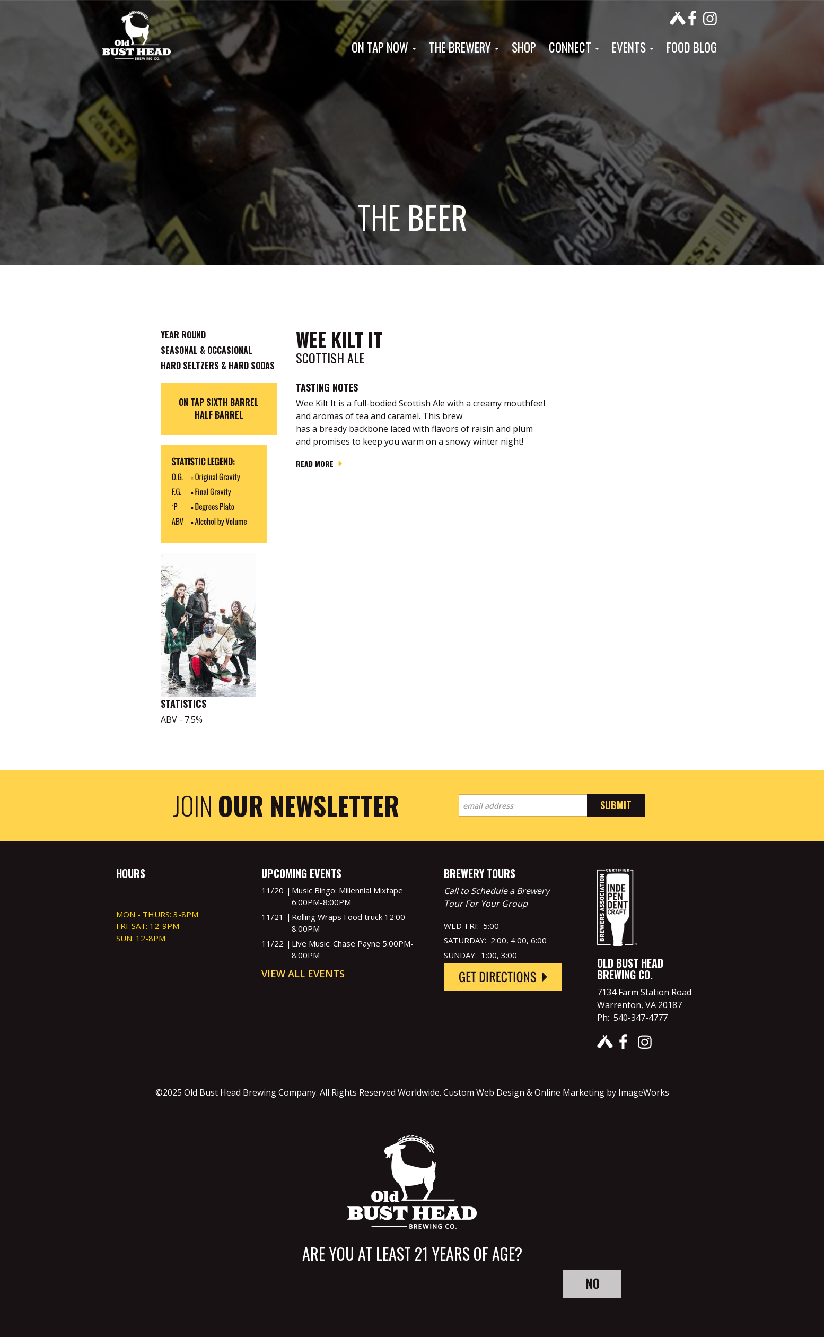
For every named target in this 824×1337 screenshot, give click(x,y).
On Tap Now (384, 47)
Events (633, 47)
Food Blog (692, 47)
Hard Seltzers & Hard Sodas (218, 365)
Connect (574, 47)
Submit (616, 805)
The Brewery (464, 47)
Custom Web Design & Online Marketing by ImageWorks (556, 1092)
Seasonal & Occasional (206, 350)
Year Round (183, 334)
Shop (524, 47)
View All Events (303, 973)
